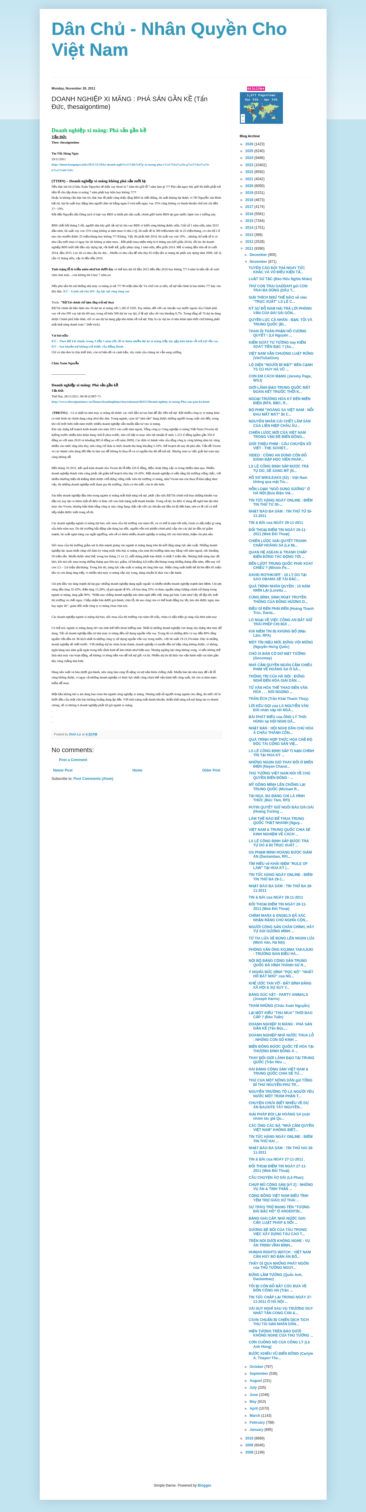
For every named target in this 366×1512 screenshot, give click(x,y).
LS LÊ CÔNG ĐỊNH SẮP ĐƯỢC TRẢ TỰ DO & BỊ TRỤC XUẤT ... (279, 843)
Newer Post (63, 770)
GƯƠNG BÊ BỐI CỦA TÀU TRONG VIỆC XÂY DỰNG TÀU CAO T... (278, 1232)
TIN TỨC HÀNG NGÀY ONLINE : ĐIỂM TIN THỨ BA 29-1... (281, 877)
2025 (249, 151)
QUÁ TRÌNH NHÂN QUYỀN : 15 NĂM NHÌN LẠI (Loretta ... (279, 588)
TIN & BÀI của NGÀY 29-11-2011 (276, 523)
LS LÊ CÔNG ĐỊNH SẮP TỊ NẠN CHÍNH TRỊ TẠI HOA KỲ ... (281, 753)
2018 (249, 200)
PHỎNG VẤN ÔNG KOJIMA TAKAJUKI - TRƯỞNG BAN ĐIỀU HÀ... (281, 952)
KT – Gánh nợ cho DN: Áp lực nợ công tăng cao (96, 291)
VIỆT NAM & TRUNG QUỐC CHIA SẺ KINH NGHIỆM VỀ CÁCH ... (279, 832)
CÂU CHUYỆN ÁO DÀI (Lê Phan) (276, 1177)
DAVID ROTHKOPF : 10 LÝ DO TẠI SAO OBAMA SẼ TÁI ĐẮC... (278, 577)
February (257, 1422)
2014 (249, 228)
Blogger (204, 1485)
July (253, 1388)
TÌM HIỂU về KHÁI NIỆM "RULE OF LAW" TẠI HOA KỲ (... (278, 866)
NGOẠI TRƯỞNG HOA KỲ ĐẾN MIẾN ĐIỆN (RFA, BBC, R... (279, 401)
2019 (249, 193)
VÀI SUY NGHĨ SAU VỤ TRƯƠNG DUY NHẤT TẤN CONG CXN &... (281, 1310)
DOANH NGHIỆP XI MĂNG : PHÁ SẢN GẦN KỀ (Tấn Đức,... (280, 1026)
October (256, 1367)
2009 (249, 1445)
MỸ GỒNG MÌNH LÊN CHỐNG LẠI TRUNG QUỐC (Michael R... (277, 787)
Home (137, 770)
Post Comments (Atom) (93, 779)
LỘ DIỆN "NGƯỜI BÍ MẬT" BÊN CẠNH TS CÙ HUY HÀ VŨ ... (281, 367)
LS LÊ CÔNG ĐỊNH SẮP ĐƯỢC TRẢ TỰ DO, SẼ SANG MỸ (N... (279, 468)
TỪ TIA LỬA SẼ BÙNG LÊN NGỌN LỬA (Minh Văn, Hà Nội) (281, 940)
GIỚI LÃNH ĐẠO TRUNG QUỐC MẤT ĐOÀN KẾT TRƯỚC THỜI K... (279, 389)
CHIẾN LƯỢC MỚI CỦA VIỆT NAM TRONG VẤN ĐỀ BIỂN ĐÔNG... (277, 435)
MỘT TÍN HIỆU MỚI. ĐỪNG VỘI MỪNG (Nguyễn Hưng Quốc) (281, 644)
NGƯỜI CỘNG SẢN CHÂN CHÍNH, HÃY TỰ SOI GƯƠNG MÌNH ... (281, 929)
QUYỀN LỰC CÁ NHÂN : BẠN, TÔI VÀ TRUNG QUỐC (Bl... (280, 322)
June (254, 1395)
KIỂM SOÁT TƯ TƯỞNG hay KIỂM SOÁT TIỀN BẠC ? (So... (277, 344)
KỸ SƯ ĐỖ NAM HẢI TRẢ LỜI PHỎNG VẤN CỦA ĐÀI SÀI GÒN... (280, 310)
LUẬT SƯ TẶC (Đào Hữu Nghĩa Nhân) (280, 279)
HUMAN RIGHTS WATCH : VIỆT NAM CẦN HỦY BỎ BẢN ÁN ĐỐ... (280, 1254)
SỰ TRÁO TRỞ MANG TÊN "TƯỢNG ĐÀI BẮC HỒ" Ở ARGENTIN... (279, 1209)
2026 (249, 144)
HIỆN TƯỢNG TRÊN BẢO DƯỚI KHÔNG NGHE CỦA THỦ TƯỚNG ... (281, 1333)
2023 (249, 165)
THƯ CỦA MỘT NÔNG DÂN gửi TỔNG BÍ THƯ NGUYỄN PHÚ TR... (280, 1082)
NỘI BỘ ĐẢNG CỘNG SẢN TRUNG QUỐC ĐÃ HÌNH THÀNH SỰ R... (278, 963)
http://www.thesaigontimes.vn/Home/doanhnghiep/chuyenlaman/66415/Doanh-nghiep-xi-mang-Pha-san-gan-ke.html (130, 401)
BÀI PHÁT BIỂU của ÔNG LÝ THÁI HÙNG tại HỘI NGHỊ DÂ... (277, 719)
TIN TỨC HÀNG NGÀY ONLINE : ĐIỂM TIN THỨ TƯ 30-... (281, 502)
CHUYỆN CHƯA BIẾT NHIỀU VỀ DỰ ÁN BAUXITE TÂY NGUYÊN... (279, 1105)
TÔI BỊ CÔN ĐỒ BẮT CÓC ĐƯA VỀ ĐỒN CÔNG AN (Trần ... (278, 1288)
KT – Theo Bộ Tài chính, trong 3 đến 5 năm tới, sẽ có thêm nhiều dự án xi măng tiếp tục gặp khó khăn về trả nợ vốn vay (135, 341)
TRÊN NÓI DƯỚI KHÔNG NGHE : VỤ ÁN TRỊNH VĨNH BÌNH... (279, 1243)
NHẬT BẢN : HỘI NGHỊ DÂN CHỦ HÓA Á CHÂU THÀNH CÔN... (281, 730)
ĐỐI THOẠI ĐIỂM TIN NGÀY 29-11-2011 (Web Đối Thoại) (278, 532)
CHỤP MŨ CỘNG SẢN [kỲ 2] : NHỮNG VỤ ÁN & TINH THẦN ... (281, 1187)
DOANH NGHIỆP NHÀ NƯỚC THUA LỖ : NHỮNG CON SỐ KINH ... (281, 1037)
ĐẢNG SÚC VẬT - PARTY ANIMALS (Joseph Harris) (278, 997)
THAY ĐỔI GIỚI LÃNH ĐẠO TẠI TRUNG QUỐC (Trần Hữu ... (281, 1060)
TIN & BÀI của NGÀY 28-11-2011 (276, 897)
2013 (249, 235)
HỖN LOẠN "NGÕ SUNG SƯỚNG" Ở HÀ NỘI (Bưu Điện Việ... (279, 491)
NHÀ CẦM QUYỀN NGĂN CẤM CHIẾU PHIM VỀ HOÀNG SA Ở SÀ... (280, 667)
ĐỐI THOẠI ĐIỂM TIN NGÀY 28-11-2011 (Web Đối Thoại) (278, 906)
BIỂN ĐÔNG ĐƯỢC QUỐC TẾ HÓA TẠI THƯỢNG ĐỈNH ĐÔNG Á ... (281, 1048)
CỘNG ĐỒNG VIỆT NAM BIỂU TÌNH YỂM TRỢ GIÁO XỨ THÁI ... (278, 1198)
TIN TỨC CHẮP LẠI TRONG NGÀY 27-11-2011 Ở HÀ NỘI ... (280, 1299)
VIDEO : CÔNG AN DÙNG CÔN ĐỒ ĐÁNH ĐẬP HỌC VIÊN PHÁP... (278, 457)
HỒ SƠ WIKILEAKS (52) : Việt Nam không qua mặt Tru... (278, 480)
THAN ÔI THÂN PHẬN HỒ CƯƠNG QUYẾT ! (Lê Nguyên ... (277, 333)
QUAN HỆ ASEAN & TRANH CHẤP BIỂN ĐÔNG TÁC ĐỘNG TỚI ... (278, 554)
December (258, 255)
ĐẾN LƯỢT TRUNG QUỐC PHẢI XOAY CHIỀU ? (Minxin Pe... (281, 565)
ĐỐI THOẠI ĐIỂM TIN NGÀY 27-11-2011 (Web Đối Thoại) (278, 1168)
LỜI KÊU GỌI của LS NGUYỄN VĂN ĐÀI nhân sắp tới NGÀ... (278, 708)
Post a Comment (73, 760)
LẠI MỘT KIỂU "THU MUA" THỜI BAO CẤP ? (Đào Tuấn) (280, 1015)
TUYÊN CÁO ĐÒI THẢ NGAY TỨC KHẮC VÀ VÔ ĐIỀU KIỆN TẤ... (277, 270)
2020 (249, 186)
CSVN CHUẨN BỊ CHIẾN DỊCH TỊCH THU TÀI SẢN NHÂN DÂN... (279, 1322)
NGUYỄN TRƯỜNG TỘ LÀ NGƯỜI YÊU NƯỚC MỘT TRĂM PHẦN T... (281, 1094)
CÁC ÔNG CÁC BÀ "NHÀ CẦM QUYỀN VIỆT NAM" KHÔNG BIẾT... (281, 1128)
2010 (249, 1438)
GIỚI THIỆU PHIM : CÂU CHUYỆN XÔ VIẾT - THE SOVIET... (280, 446)
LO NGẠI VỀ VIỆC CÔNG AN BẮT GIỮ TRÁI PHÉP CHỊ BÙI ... (280, 622)
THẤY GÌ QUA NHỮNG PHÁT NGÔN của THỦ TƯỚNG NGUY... (279, 1265)
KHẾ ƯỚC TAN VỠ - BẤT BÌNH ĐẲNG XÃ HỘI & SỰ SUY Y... (280, 985)
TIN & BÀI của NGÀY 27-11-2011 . (277, 1159)
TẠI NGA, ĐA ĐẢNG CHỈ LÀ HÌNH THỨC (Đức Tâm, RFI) (276, 798)
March (255, 1416)
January (256, 1430)
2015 (249, 221)
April (254, 1408)
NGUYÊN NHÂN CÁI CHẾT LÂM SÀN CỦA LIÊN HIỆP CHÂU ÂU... (279, 423)
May (253, 1402)
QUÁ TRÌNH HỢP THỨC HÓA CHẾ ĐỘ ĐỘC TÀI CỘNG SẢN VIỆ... (280, 742)
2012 (249, 242)
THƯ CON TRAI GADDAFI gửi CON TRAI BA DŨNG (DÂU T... (278, 288)
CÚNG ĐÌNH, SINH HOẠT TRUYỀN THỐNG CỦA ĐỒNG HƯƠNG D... (278, 599)
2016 (249, 214)
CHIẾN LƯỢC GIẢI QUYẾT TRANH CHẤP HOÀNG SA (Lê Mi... (277, 543)
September (259, 1373)
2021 (249, 179)
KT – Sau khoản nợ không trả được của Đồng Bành (87, 346)
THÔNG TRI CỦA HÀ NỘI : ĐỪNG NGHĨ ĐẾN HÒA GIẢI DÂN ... (276, 678)
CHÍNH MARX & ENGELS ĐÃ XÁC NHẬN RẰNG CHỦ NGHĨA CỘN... (278, 918)
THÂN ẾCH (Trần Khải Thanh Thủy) (278, 699)
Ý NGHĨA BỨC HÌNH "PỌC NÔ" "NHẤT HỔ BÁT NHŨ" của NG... (281, 974)
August (256, 1381)
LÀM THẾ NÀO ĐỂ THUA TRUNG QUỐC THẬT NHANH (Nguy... (276, 821)
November (258, 262)
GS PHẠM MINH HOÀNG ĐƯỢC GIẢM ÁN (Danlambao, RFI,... (280, 854)
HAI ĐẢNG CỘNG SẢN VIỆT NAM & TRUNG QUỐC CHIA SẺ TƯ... (278, 1071)
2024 (249, 158)
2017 (249, 207)
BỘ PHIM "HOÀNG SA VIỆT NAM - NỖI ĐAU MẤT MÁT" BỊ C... (281, 412)
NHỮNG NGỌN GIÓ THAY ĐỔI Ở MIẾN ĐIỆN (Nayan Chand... (281, 764)
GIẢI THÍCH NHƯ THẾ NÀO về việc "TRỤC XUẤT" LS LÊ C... (278, 299)
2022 (249, 172)
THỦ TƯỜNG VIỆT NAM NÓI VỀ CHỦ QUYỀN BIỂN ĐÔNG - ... (279, 775)
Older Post (211, 770)
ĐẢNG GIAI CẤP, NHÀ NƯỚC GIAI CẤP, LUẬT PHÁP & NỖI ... (277, 1220)
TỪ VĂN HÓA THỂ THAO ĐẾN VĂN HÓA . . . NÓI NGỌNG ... (278, 690)
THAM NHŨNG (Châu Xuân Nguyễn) (279, 1006)
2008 (249, 1452)
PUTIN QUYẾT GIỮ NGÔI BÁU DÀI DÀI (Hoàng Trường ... (281, 809)
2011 (249, 248)
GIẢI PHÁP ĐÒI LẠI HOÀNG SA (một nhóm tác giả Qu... (279, 1116)
